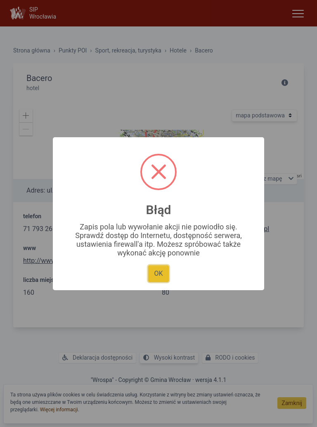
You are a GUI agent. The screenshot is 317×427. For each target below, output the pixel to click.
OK (158, 273)
